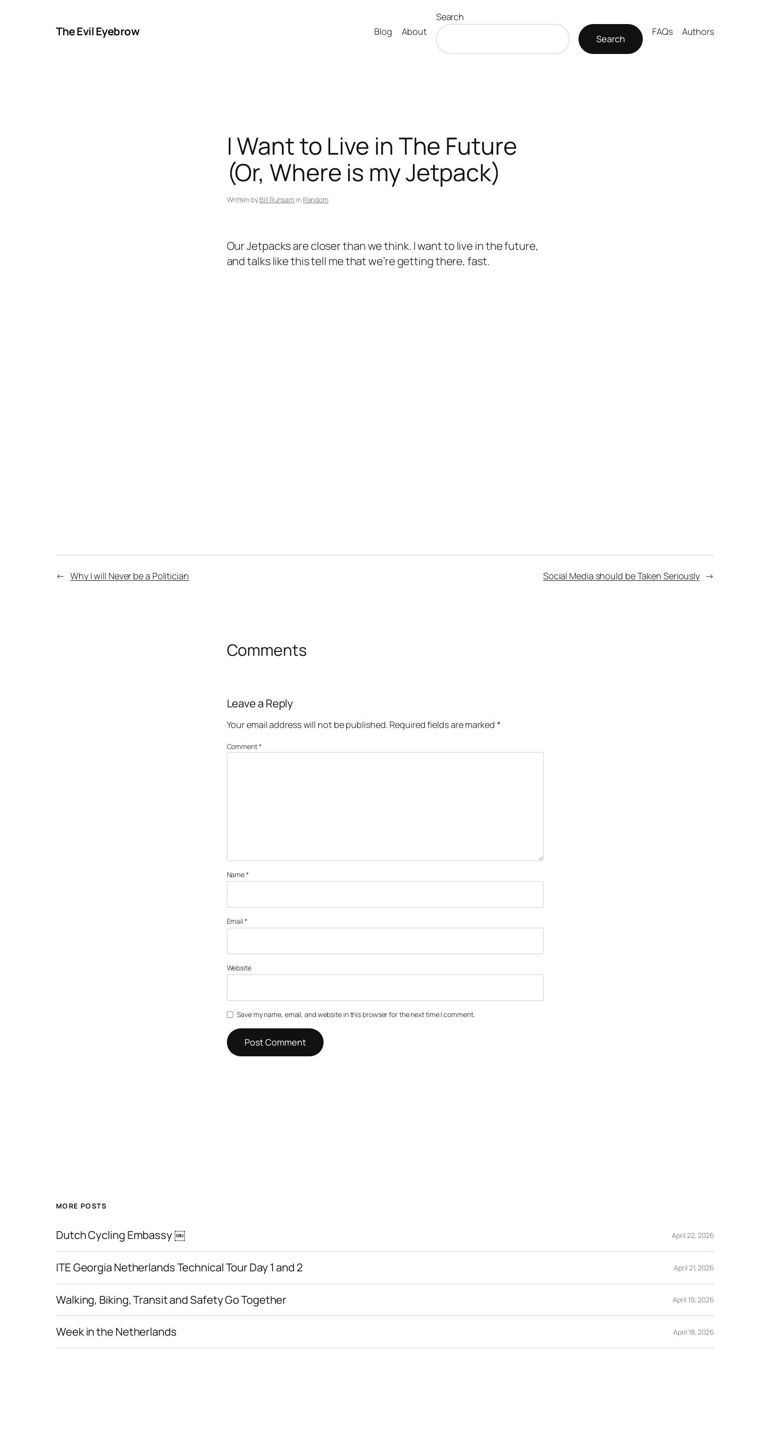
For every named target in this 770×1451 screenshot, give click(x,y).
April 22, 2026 (693, 1235)
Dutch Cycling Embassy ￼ (120, 1235)
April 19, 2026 (693, 1299)
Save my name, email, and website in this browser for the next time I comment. (355, 1014)
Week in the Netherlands (116, 1332)
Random (316, 199)
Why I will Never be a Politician (129, 576)
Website (239, 967)
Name (238, 874)
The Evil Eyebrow (97, 31)
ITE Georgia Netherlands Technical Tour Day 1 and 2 (179, 1268)
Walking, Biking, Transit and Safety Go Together (171, 1300)
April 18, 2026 (693, 1332)
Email (237, 921)
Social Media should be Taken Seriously (621, 576)
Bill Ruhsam (277, 199)
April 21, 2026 (694, 1267)
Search (450, 17)
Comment (244, 746)
